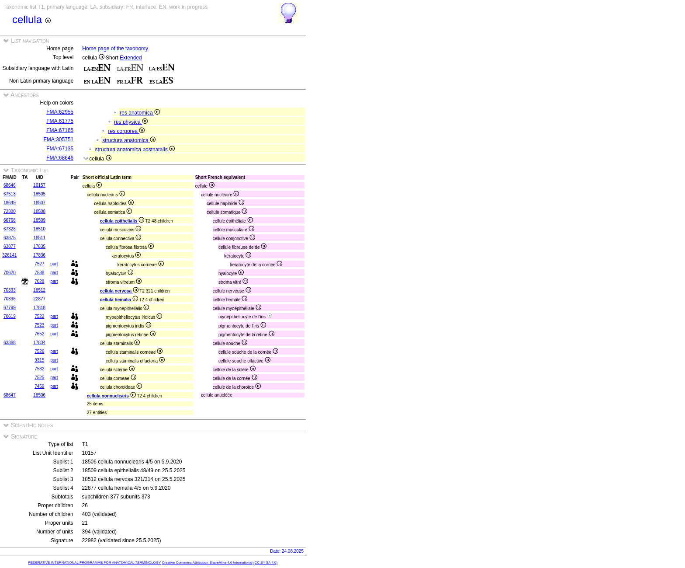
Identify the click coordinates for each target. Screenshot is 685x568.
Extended (131, 58)
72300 (9, 211)
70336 (9, 298)
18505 (39, 194)
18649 (9, 202)
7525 (39, 377)
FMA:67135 (59, 149)
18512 (39, 290)
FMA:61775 (59, 121)
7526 (39, 351)
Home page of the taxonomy (115, 48)
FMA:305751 (59, 139)
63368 (9, 342)
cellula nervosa (119, 291)
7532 (39, 368)
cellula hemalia (119, 299)
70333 (9, 290)
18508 (39, 211)
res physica (131, 122)
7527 (39, 263)
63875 (9, 237)
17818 (39, 307)
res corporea (126, 131)
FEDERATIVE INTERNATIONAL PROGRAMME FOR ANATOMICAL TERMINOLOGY (94, 563)
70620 (9, 272)
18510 (39, 229)
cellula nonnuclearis (111, 396)
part (54, 263)
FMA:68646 (59, 158)
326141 (9, 255)
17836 (39, 255)
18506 (39, 395)
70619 (9, 316)
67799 (9, 307)
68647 (9, 395)
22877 (39, 298)
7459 (39, 386)
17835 (39, 246)
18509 (39, 220)
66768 (9, 220)
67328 (9, 229)
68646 (9, 185)
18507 (39, 202)
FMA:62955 (59, 112)
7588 (39, 272)
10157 (39, 185)
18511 (39, 237)
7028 (39, 281)
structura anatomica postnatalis (135, 149)
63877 (9, 246)
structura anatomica (129, 140)
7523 (39, 325)
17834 (39, 342)
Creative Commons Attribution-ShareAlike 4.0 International (207, 563)
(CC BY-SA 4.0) (265, 563)
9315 (39, 360)
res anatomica (140, 113)
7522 (39, 316)
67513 (9, 194)
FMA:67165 (59, 130)
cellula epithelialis (122, 221)
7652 (39, 333)
